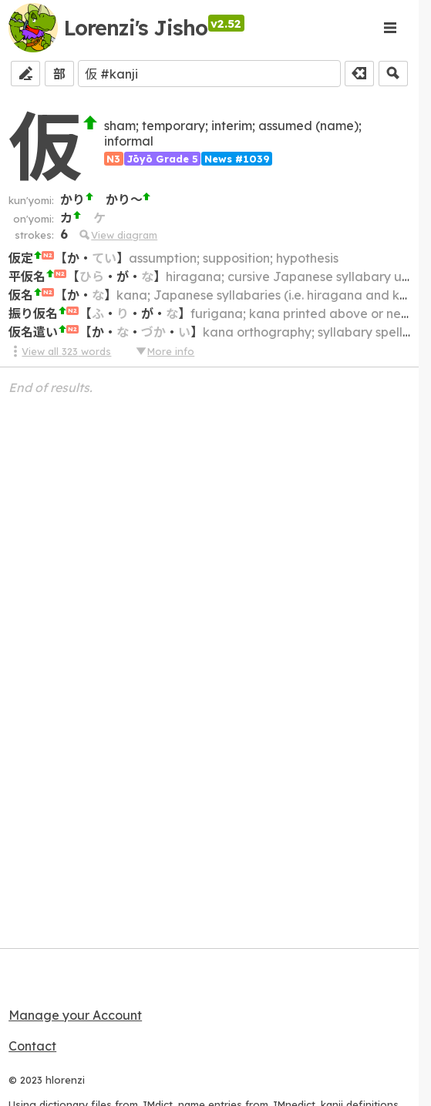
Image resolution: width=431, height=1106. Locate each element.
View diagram (117, 235)
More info (164, 351)
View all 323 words (59, 351)
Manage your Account (75, 1015)
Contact (32, 1046)
